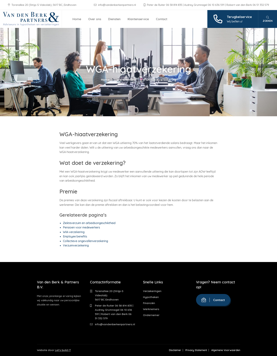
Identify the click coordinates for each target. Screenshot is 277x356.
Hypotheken (151, 297)
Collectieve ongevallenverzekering (85, 241)
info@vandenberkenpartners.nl (115, 5)
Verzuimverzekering (76, 245)
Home (76, 19)
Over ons (94, 19)
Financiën (149, 303)
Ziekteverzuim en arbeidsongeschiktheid (89, 223)
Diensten (114, 19)
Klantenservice (138, 19)
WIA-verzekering (73, 232)
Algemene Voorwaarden (225, 350)
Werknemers (126, 79)
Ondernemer (151, 315)
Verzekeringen (152, 291)
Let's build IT (63, 350)
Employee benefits (75, 236)
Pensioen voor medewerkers (81, 227)
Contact (161, 19)
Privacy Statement (196, 350)
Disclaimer (175, 350)
